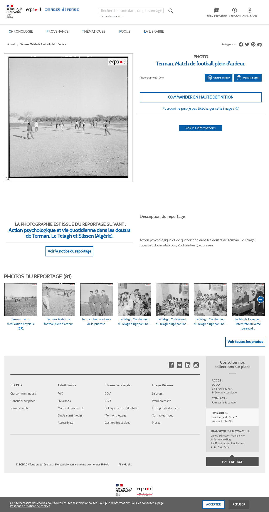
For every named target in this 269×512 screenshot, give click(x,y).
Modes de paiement (70, 408)
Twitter (179, 365)
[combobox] (131, 10)
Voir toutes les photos (245, 341)
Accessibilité (65, 423)
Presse (156, 423)
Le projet (157, 393)
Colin (162, 77)
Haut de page (232, 462)
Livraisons (64, 401)
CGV (108, 393)
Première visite (161, 401)
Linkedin (187, 365)
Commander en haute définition (201, 97)
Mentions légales (115, 415)
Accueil (11, 44)
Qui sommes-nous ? (23, 393)
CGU (108, 401)
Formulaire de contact (224, 402)
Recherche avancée (111, 16)
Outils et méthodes (70, 415)
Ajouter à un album (218, 77)
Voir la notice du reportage (69, 251)
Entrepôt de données (166, 408)
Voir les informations (200, 128)
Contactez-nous (162, 415)
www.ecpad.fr (19, 408)
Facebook (171, 365)
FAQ (60, 393)
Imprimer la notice (247, 77)
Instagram (196, 365)
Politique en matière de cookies (30, 508)
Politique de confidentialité (122, 408)
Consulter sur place (22, 401)
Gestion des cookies (117, 423)
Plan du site (125, 464)
